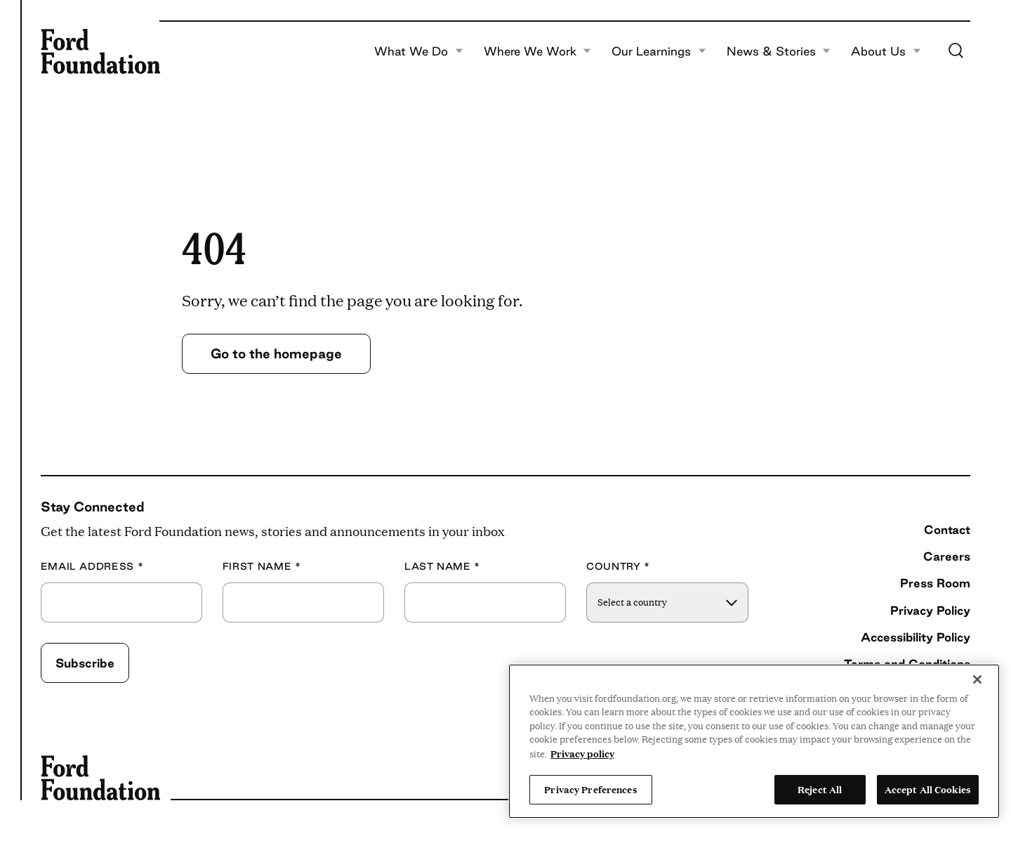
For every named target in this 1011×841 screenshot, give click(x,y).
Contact (947, 529)
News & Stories (779, 51)
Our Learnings (659, 51)
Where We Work (538, 51)
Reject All (820, 789)
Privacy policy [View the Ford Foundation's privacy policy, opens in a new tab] (582, 753)
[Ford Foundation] (100, 51)
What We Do (418, 51)
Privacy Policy (930, 610)
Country (618, 566)
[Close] (977, 679)
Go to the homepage (276, 353)
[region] (754, 741)
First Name (262, 566)
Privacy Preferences (590, 789)
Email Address (92, 566)
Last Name (442, 566)
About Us (886, 51)
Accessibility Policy (915, 637)
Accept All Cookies (928, 789)
